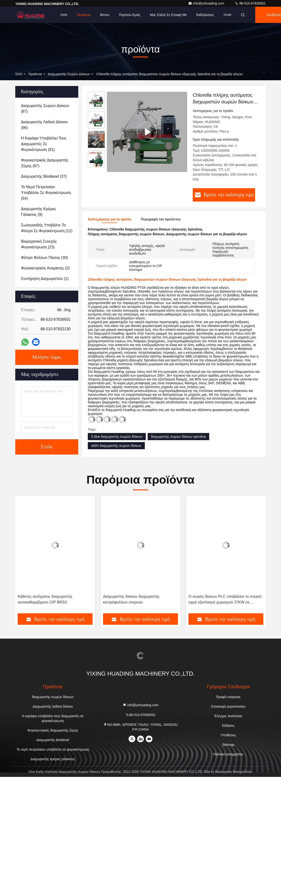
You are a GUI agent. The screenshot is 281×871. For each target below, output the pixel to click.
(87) (45, 108)
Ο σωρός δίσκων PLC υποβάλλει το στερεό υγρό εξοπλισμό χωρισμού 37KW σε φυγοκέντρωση (224, 599)
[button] (96, 165)
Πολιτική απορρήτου (228, 754)
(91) (44, 144)
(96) (44, 125)
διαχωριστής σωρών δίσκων (69, 74)
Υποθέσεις (228, 735)
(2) (45, 268)
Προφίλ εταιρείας (228, 697)
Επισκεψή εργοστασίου (228, 706)
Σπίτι (63, 15)
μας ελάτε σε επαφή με (168, 15)
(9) (38, 212)
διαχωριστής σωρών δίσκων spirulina (178, 436)
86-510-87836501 (250, 3)
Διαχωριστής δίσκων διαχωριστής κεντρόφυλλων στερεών (131, 599)
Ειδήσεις (228, 725)
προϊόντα (35, 74)
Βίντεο (104, 15)
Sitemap (228, 745)
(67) (44, 163)
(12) (47, 228)
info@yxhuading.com (206, 3)
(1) (44, 279)
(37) (44, 176)
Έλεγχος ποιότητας (228, 716)
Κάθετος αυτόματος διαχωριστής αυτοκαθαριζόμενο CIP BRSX (45, 599)
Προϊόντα (83, 15)
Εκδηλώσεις (205, 15)
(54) (46, 192)
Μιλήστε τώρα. (46, 357)
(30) (44, 258)
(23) (39, 244)
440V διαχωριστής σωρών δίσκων (116, 446)
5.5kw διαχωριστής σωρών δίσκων (116, 436)
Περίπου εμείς (129, 15)
